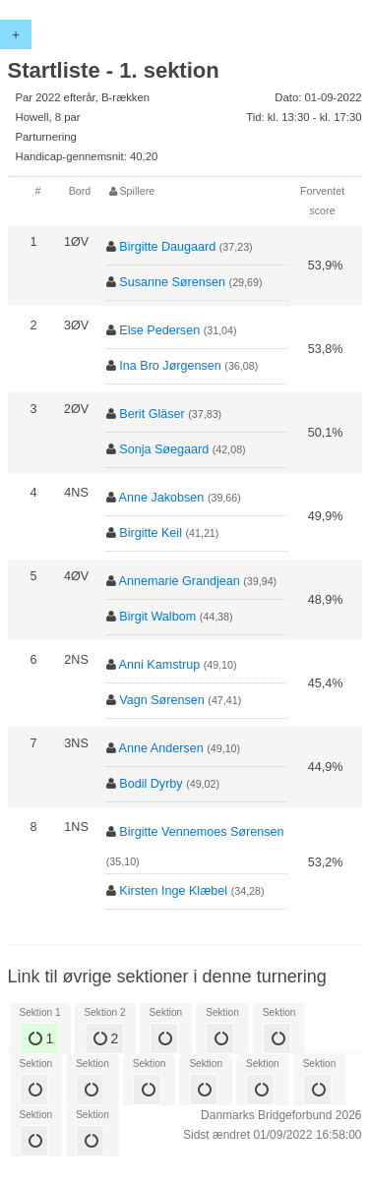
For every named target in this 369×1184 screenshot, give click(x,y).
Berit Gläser (152, 414)
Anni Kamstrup (160, 665)
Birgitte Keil (150, 533)
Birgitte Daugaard (167, 247)
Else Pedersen (159, 330)
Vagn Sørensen (162, 700)
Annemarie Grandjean (179, 581)
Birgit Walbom (157, 616)
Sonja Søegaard (164, 449)
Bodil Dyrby (150, 784)
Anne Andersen (161, 748)
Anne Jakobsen (162, 497)
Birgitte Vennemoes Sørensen (201, 832)
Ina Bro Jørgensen (170, 366)
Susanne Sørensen (172, 282)
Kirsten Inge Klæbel (173, 891)
